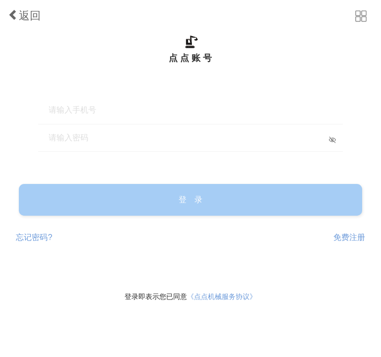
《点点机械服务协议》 (221, 296)
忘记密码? (34, 237)
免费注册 (349, 237)
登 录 (190, 199)
